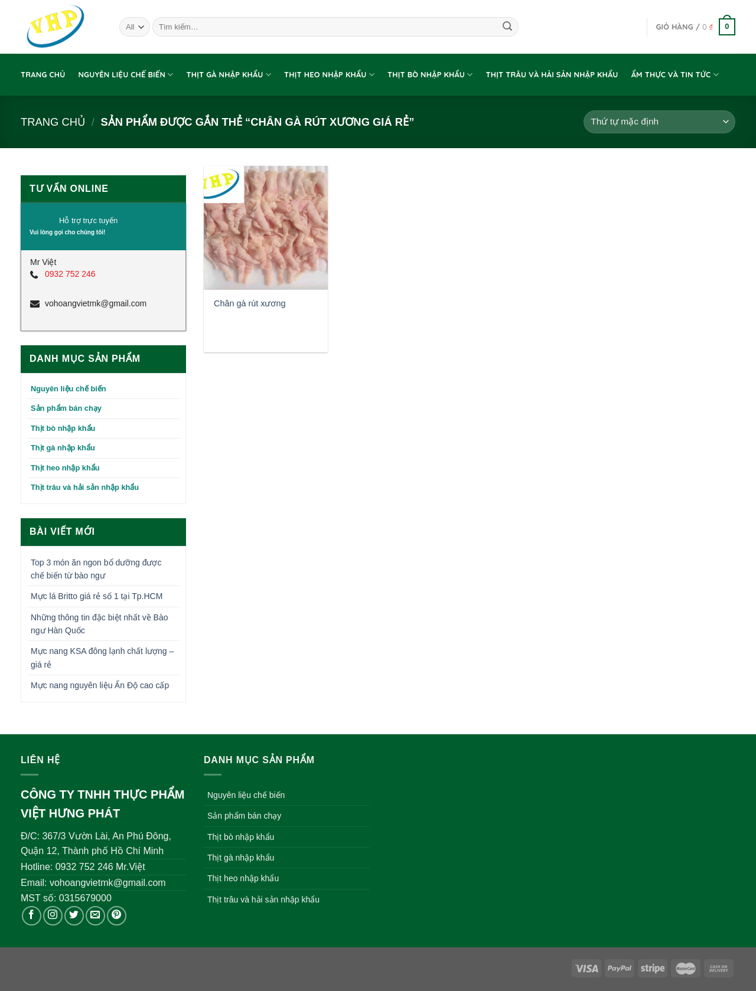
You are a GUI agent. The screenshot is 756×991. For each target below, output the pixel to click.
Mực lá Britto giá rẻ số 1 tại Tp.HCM (96, 596)
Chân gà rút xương (249, 303)
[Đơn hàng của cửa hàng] (659, 121)
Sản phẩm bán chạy (66, 408)
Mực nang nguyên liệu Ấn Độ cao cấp (100, 685)
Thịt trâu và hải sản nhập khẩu (552, 74)
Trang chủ (43, 74)
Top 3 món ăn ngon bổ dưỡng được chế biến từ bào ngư (96, 569)
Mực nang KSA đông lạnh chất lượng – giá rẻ (102, 657)
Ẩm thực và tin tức (675, 74)
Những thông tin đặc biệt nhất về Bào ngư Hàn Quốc (99, 624)
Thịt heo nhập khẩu (329, 74)
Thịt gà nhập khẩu (229, 74)
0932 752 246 (70, 274)
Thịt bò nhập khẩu (430, 74)
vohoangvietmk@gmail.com (95, 303)
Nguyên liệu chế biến (125, 74)
